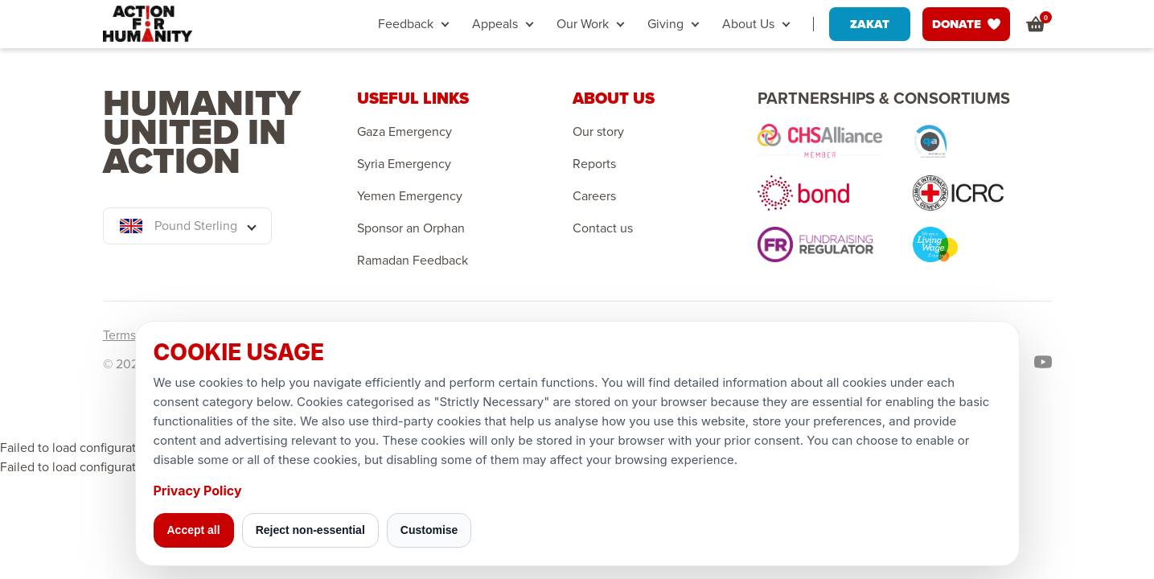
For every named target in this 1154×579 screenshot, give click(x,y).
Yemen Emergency (409, 196)
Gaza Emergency (404, 132)
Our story (598, 132)
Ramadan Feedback (412, 261)
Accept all (193, 530)
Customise (429, 530)
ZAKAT (869, 24)
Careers (594, 196)
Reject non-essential (310, 530)
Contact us (603, 228)
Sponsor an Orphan (411, 228)
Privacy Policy (198, 490)
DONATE (966, 24)
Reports (594, 164)
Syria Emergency (404, 164)
